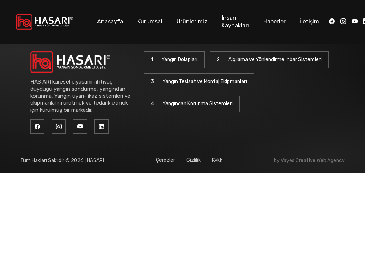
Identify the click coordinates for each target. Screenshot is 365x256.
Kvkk (217, 160)
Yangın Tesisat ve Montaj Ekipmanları (199, 82)
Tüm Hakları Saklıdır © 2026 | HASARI (62, 161)
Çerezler (165, 160)
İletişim (309, 21)
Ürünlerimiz (191, 21)
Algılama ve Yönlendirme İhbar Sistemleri (269, 60)
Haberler (274, 21)
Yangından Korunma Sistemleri (192, 104)
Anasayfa (110, 21)
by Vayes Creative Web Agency (309, 161)
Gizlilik (193, 160)
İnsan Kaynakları (235, 22)
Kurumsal (149, 21)
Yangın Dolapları (174, 60)
